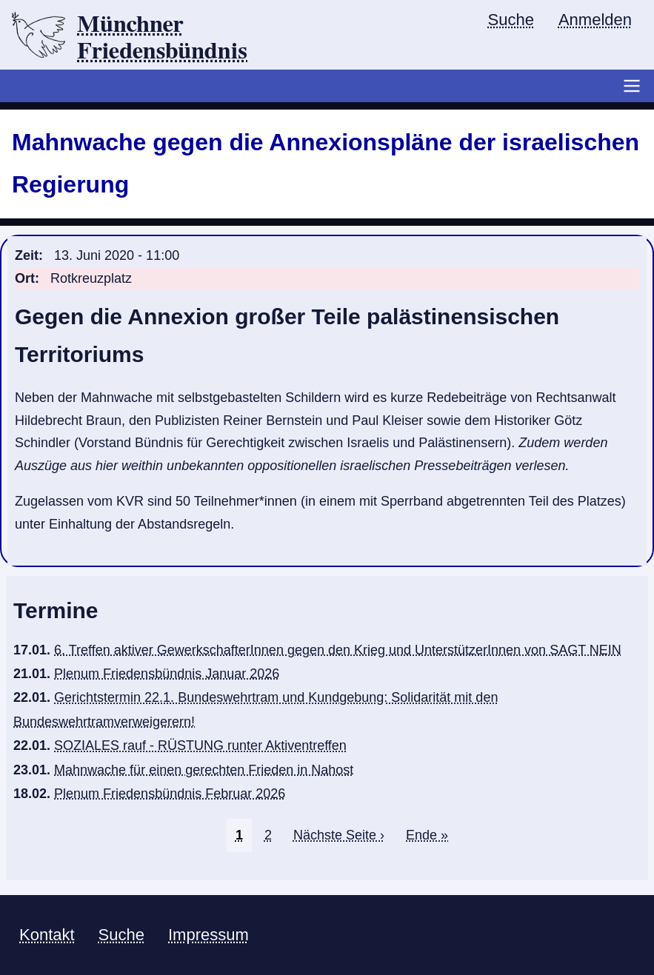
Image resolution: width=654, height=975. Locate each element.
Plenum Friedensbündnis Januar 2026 (166, 673)
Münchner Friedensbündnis (162, 38)
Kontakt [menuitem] (47, 934)
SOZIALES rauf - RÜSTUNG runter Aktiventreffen (200, 745)
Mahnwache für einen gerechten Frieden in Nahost (203, 770)
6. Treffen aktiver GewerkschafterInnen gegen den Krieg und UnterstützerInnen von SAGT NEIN (337, 650)
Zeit (27, 255)
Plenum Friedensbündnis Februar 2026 (169, 793)
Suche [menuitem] (511, 19)
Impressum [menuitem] (208, 934)
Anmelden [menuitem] (595, 19)
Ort (25, 278)
